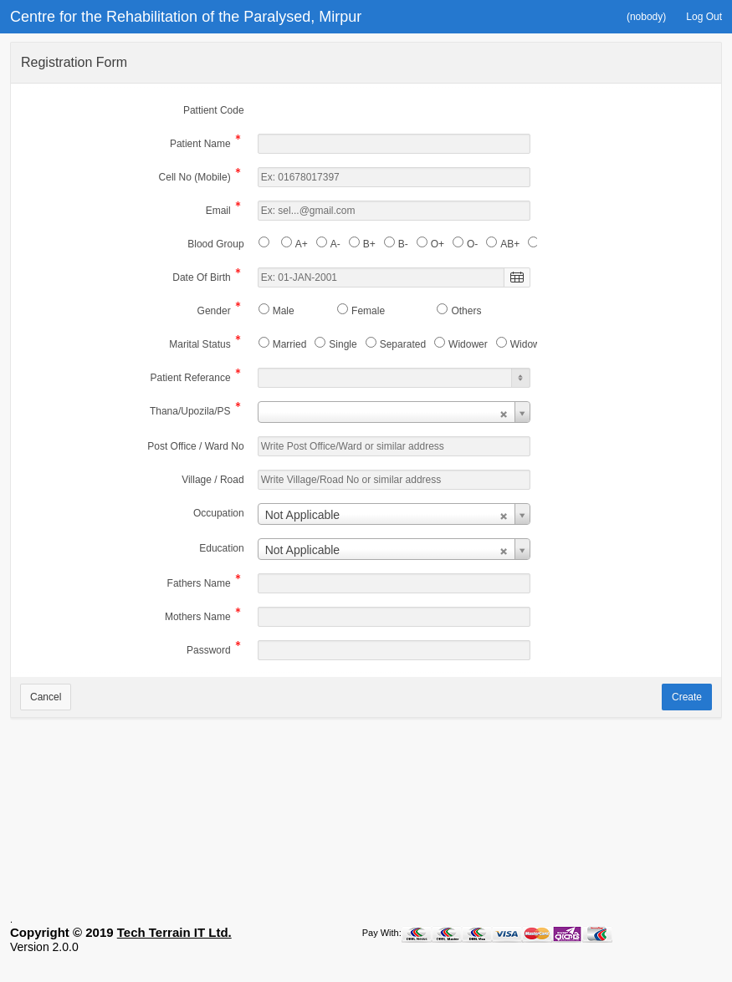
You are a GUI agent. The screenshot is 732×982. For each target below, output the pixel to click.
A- (335, 244)
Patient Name (200, 145)
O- (472, 244)
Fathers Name (199, 584)
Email (218, 212)
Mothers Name (198, 618)
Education (221, 548)
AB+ (510, 244)
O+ (437, 244)
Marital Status (199, 345)
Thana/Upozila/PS (190, 412)
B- (403, 244)
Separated (403, 344)
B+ (369, 244)
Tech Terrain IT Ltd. (174, 951)
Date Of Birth (201, 278)
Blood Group (215, 244)
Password (209, 651)
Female (368, 311)
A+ (301, 244)
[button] (646, 16)
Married (290, 344)
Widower (468, 344)
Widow (525, 344)
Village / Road (213, 480)
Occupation (218, 513)
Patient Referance (191, 379)
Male (283, 311)
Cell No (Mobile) (195, 178)
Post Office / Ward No (195, 446)
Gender (214, 312)
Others (466, 311)
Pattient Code (213, 110)
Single (342, 344)
